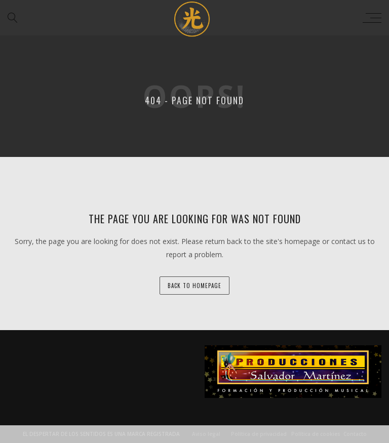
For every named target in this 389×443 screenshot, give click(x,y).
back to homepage (194, 285)
